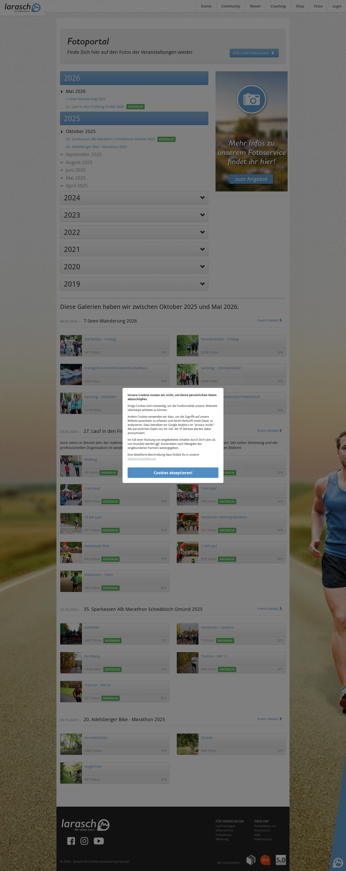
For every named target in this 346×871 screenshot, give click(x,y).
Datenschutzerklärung (141, 458)
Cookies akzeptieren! (173, 472)
